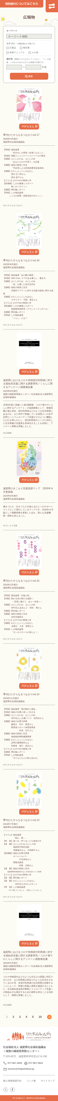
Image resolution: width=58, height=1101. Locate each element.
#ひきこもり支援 (10, 525)
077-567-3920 (15, 1063)
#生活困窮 (7, 433)
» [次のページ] (49, 1017)
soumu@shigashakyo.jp (21, 1068)
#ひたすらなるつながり (13, 205)
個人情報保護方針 (12, 1080)
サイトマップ (48, 1080)
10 (40, 1016)
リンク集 (31, 1080)
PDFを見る (28, 126)
